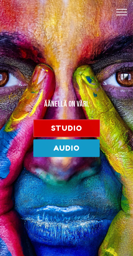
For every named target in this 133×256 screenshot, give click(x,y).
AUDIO (66, 148)
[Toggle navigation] (121, 12)
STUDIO (66, 128)
